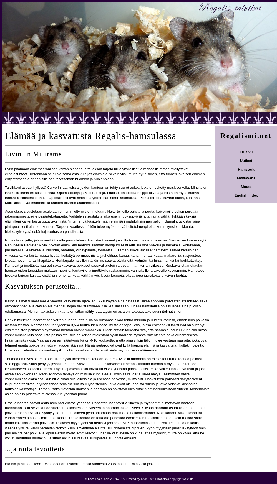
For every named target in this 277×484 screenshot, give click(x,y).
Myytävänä (246, 178)
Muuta (246, 187)
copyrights (177, 479)
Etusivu (246, 152)
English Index (246, 195)
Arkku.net (147, 479)
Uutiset (246, 161)
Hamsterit (246, 169)
